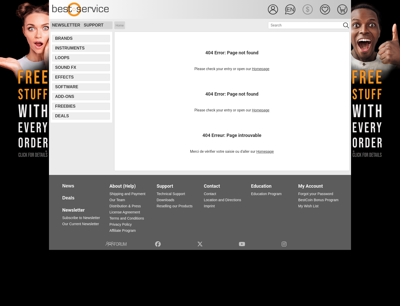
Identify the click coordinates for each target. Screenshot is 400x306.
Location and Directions (222, 200)
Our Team (117, 200)
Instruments (70, 48)
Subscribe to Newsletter (81, 218)
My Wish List (308, 206)
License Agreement (124, 212)
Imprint (209, 206)
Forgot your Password (315, 194)
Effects (64, 77)
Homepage (261, 69)
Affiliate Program (122, 230)
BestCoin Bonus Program (318, 200)
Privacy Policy (120, 224)
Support (93, 25)
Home (120, 25)
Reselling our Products (175, 206)
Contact (210, 194)
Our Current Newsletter (80, 224)
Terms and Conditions (126, 218)
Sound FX (65, 67)
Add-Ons (64, 96)
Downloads (165, 200)
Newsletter (66, 25)
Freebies (65, 106)
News (68, 185)
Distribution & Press (125, 206)
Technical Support (171, 194)
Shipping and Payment (127, 194)
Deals (62, 116)
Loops (62, 58)
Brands (63, 38)
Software (66, 87)
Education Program (266, 194)
